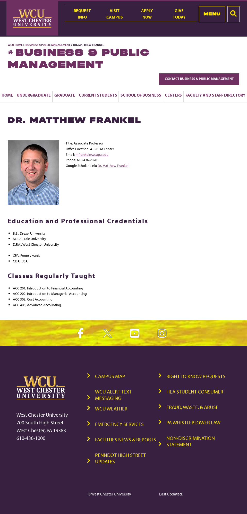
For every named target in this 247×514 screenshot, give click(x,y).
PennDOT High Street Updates (120, 458)
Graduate (64, 95)
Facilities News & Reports (125, 439)
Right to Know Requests (195, 376)
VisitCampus (114, 14)
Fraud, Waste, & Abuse (192, 407)
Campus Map (110, 376)
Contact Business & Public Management (199, 78)
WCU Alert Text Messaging (113, 394)
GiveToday (179, 14)
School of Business (141, 95)
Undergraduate (34, 95)
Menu (212, 14)
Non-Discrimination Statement (190, 441)
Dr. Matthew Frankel (113, 165)
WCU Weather (111, 408)
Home (7, 95)
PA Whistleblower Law (193, 422)
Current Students (98, 95)
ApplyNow (147, 14)
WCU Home (15, 45)
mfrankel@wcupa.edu (91, 154)
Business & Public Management (47, 45)
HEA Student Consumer (194, 391)
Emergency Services (119, 424)
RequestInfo (82, 14)
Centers (173, 95)
